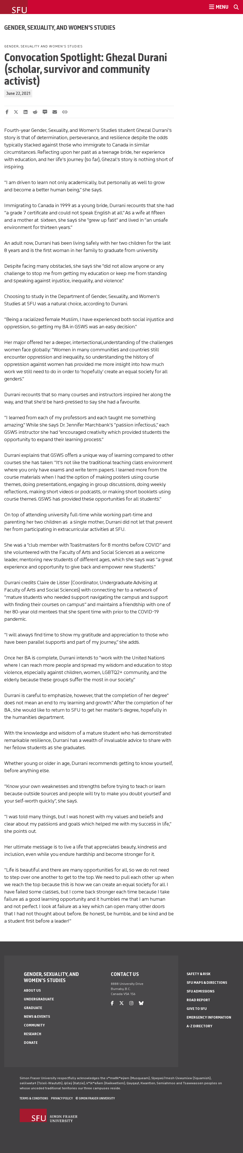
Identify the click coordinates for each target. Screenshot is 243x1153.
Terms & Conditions (34, 1098)
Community (34, 1025)
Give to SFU (197, 1008)
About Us (32, 990)
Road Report (198, 1000)
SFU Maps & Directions (207, 982)
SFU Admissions (200, 991)
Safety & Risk (198, 973)
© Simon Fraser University (95, 1098)
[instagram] (131, 1003)
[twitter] (121, 1003)
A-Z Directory (199, 1026)
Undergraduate (39, 999)
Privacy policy (62, 1098)
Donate (31, 1042)
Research (32, 1033)
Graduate (33, 1007)
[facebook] (112, 1003)
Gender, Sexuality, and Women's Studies (59, 27)
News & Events (37, 1016)
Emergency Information (209, 1017)
